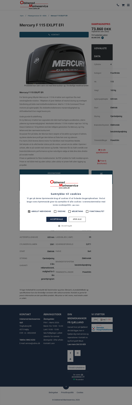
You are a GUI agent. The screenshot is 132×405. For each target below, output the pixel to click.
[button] (66, 226)
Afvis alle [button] (77, 219)
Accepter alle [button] (56, 219)
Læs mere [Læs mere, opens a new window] (75, 205)
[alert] (66, 202)
